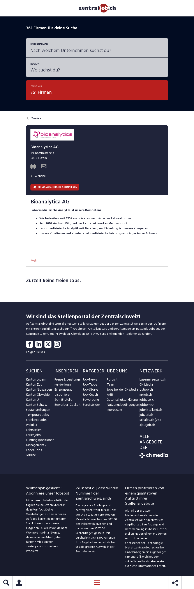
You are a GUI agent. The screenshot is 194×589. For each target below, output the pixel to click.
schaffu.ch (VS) (148, 421)
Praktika (31, 426)
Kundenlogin (63, 385)
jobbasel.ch (146, 400)
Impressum (113, 410)
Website (38, 177)
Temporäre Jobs (36, 415)
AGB (110, 395)
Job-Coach (90, 395)
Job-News (89, 380)
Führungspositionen (39, 441)
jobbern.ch (146, 405)
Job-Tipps (89, 385)
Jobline (30, 456)
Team (110, 385)
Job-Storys (90, 390)
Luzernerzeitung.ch (151, 380)
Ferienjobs (33, 436)
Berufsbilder (90, 405)
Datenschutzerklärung (121, 400)
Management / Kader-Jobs (36, 449)
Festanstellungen (37, 410)
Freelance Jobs (36, 421)
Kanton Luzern (35, 380)
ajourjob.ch (146, 426)
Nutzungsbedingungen (121, 405)
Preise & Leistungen (67, 380)
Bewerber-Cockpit (67, 405)
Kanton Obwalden (38, 395)
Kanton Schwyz (36, 405)
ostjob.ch (145, 390)
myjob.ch (145, 395)
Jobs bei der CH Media (121, 390)
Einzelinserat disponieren (63, 393)
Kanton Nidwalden (38, 390)
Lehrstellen (33, 431)
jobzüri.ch (145, 415)
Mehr (34, 261)
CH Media (145, 385)
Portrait (112, 380)
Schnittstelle (63, 400)
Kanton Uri (33, 400)
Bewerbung (90, 400)
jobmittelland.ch (150, 410)
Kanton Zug (33, 385)
